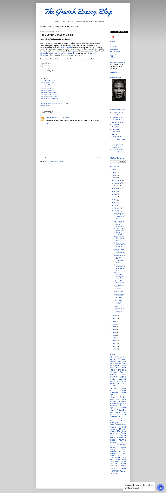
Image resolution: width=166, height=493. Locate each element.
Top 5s (48, 105)
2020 (114, 321)
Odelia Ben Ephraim (118, 149)
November (117, 183)
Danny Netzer (121, 383)
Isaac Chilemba (118, 410)
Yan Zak (114, 134)
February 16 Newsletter (117, 62)
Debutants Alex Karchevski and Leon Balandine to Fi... (119, 267)
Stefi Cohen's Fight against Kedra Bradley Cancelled (119, 231)
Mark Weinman (121, 423)
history (112, 406)
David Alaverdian (117, 112)
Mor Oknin (121, 431)
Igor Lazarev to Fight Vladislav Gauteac (119, 286)
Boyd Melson (118, 370)
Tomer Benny (121, 459)
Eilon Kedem (121, 402)
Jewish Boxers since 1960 (48, 97)
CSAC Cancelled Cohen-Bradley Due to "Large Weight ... (119, 215)
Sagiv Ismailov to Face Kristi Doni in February (119, 244)
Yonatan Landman (117, 122)
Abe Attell (43, 53)
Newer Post (44, 158)
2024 (114, 175)
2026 (114, 169)
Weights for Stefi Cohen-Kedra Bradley (119, 238)
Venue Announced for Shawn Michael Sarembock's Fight (119, 259)
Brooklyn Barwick (117, 145)
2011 (114, 346)
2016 (114, 332)
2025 (114, 172)
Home (72, 158)
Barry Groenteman (118, 364)
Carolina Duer (118, 374)
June (116, 197)
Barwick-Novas (115, 51)
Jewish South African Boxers (49, 95)
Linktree (112, 41)
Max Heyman (115, 425)
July (115, 194)
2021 (114, 318)
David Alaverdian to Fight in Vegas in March (119, 250)
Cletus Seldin (116, 129)
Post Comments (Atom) (56, 161)
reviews (113, 447)
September (118, 188)
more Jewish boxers (118, 139)
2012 (114, 343)
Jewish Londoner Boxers (48, 93)
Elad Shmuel (114, 404)
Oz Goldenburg (121, 437)
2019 (114, 324)
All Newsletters (115, 72)
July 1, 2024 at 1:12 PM (62, 117)
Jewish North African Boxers (49, 81)
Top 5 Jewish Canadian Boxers (118, 301)
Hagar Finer (122, 404)
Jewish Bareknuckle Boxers (49, 99)
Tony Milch (114, 462)
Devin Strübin (116, 132)
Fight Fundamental (66, 47)
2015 (114, 335)
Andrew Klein (122, 361)
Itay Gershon (115, 412)
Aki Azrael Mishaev (116, 357)
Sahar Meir (122, 451)
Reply (47, 123)
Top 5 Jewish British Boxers (119, 281)
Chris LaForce (50, 117)
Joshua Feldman (117, 115)
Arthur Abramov (115, 363)
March (116, 205)
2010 (114, 349)
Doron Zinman (116, 136)
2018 (114, 327)
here (76, 26)
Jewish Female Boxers (47, 87)
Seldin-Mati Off (118, 291)
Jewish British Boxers (47, 83)
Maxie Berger (51, 53)
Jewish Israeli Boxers (47, 85)
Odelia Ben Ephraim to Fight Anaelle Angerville (119, 275)
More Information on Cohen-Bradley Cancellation (119, 223)
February (117, 208)
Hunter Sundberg (121, 406)
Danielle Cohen (117, 147)
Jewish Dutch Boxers (47, 91)
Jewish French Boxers (47, 89)
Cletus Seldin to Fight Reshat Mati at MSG (119, 295)
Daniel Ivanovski (117, 117)
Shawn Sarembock (118, 455)
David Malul (115, 124)
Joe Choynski (60, 53)
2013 (114, 341)
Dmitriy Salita (118, 397)
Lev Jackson (116, 120)
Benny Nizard (116, 127)
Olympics (113, 437)
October (117, 186)
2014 (114, 338)
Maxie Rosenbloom (71, 53)
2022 (114, 316)
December (117, 180)
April (115, 202)
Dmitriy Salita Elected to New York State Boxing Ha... (119, 309)
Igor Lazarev (118, 408)
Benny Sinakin (120, 367)
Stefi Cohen (115, 457)
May (115, 200)
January (116, 211)
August (116, 191)
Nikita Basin (114, 433)
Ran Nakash (121, 445)
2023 (114, 178)
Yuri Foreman (118, 469)
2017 (114, 329)
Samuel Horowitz (118, 453)
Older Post (100, 158)
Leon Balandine (121, 419)
